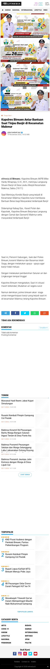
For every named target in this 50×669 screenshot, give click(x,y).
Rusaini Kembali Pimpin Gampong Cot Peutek (17, 416)
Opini (27, 639)
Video (45, 10)
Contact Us (25, 662)
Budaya (28, 625)
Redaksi (17, 662)
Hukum (4, 632)
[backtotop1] (48, 667)
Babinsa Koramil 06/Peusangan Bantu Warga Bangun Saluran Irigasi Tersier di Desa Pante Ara (16, 433)
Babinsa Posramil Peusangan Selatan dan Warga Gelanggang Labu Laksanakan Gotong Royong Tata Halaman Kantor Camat (17, 448)
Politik (28, 643)
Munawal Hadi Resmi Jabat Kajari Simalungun (17, 402)
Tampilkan (43, 328)
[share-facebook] (15, 313)
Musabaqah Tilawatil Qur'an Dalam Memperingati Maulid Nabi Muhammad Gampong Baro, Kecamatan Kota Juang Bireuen (19, 604)
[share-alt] (5, 313)
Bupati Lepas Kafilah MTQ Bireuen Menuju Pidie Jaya (17, 570)
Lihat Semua (25, 475)
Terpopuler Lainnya (25, 612)
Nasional (16, 10)
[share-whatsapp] (35, 313)
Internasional (27, 10)
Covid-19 (5, 629)
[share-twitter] (25, 313)
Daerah (8, 10)
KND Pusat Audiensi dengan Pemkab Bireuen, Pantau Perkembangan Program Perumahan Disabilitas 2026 (18, 543)
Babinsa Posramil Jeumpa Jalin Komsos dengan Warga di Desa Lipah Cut (16, 462)
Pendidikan (6, 643)
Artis (3, 625)
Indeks (33, 662)
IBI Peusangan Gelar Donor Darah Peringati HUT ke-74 (18, 585)
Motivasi (29, 636)
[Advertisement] (25, 504)
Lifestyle (38, 10)
